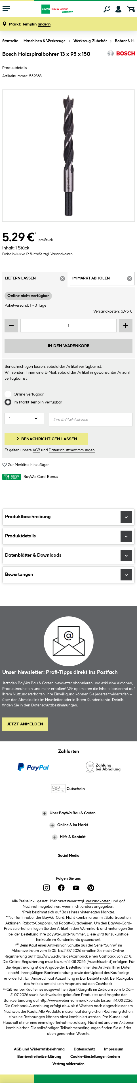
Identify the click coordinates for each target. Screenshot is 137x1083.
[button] (29, 24)
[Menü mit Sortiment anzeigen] (6, 9)
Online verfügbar (29, 394)
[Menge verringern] (11, 325)
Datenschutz (84, 1048)
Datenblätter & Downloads (68, 555)
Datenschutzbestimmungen (72, 450)
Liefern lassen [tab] (36, 280)
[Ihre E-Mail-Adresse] (90, 419)
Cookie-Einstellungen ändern (95, 1055)
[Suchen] (107, 9)
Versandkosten (98, 901)
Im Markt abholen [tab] (103, 280)
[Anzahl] (24, 418)
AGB (36, 450)
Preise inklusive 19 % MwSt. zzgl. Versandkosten (37, 254)
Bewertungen (68, 574)
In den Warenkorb (68, 346)
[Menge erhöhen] (125, 325)
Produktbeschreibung (68, 517)
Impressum (113, 1048)
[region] (68, 155)
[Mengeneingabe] (68, 325)
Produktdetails (14, 68)
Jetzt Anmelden (25, 724)
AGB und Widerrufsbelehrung (39, 1048)
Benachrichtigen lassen (46, 438)
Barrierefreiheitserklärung (39, 1055)
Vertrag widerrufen (68, 1064)
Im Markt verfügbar (38, 402)
